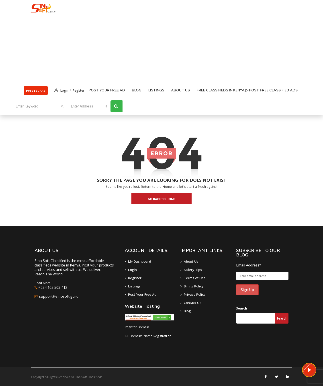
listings (156, 90)
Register (78, 90)
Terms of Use (195, 278)
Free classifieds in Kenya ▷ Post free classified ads (247, 90)
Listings (134, 286)
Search (241, 308)
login (64, 90)
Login (132, 269)
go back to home (161, 199)
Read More (43, 283)
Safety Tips (193, 269)
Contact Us (192, 302)
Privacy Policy (195, 294)
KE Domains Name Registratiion (148, 336)
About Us (180, 90)
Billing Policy (194, 286)
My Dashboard (139, 261)
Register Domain (137, 327)
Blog (136, 90)
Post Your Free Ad (107, 90)
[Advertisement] (161, 49)
